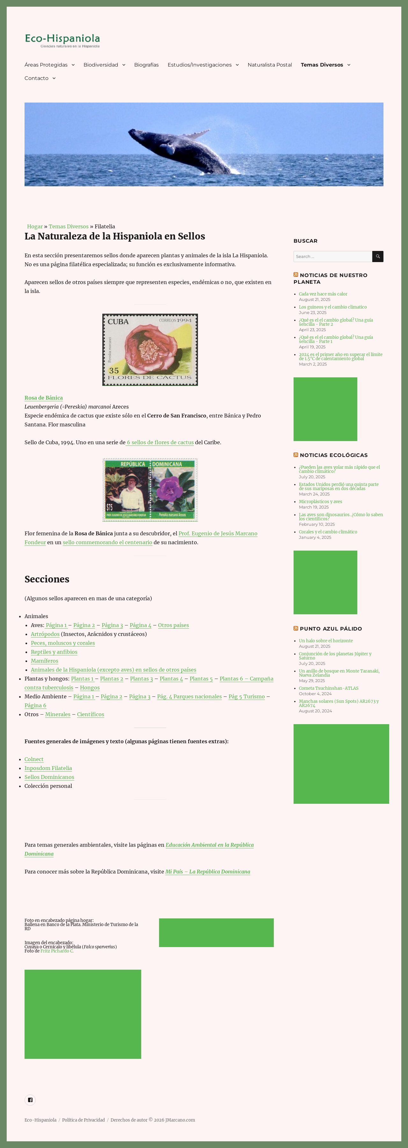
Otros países (173, 625)
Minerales (57, 714)
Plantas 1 (83, 678)
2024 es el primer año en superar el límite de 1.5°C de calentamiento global (340, 356)
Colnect (34, 759)
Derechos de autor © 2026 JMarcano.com (153, 1120)
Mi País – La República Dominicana (207, 871)
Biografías (146, 65)
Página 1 (56, 625)
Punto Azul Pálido (331, 629)
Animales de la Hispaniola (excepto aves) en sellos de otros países (113, 670)
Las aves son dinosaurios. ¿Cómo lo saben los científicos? (341, 517)
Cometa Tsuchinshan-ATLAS (329, 688)
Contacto (36, 78)
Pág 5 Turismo (247, 696)
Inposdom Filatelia (48, 768)
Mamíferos (44, 661)
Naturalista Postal (270, 65)
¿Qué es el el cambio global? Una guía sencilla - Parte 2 (336, 322)
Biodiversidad (101, 65)
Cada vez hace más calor (323, 294)
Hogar (34, 226)
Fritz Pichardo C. (57, 951)
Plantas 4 (171, 678)
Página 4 (140, 625)
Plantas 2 (111, 678)
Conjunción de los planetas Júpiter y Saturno (335, 656)
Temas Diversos (322, 65)
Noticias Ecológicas (334, 455)
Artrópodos (45, 634)
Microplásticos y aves (320, 501)
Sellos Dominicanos (49, 777)
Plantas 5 (201, 678)
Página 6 (36, 705)
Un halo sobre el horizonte (326, 641)
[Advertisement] (84, 1014)
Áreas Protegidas (46, 65)
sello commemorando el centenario (107, 542)
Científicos (90, 714)
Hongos (90, 687)
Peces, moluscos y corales (63, 643)
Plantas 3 (141, 678)
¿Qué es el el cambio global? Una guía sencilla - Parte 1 (336, 339)
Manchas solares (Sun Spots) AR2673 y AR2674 (339, 703)
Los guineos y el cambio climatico (333, 307)
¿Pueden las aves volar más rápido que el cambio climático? (339, 469)
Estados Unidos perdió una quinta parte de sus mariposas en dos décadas (339, 486)
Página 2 (84, 625)
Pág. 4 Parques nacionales (189, 696)
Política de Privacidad (83, 1120)
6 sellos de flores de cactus (160, 442)
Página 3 (112, 625)
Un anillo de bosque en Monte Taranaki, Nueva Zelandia (339, 673)
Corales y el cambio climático (328, 532)
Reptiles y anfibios (54, 652)
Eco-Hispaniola (40, 1120)
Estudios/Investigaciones (200, 65)
